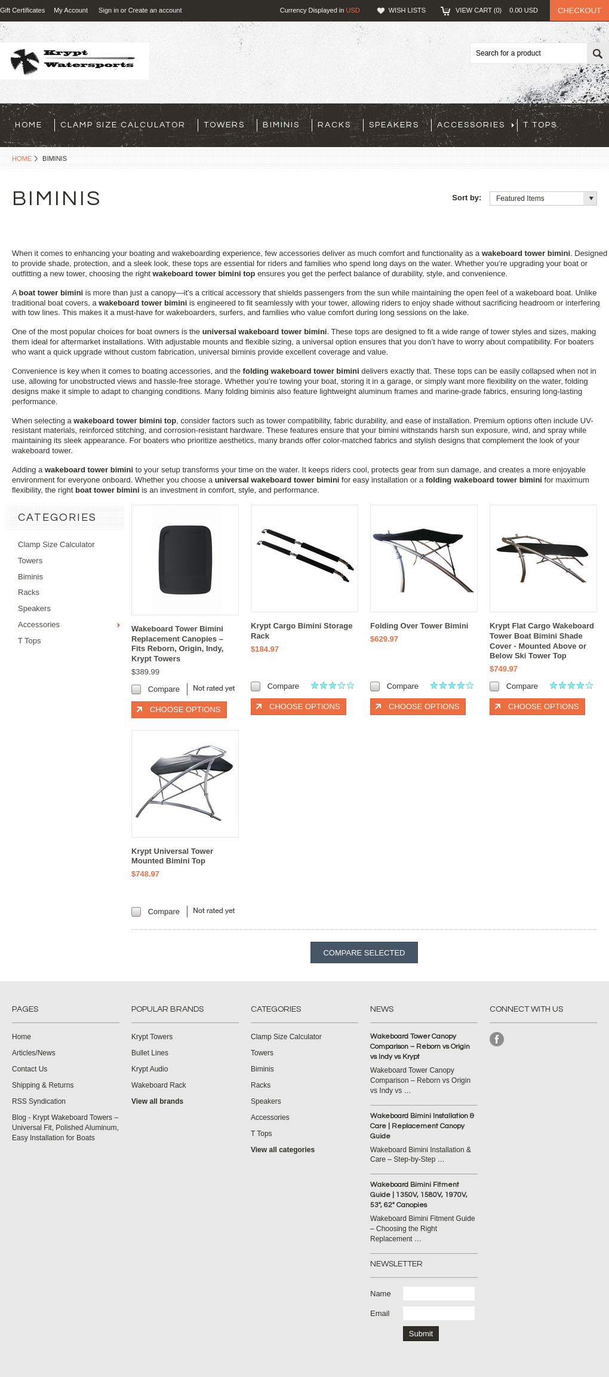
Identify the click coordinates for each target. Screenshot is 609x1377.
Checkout (579, 10)
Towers (224, 125)
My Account (71, 10)
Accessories (475, 125)
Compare (164, 689)
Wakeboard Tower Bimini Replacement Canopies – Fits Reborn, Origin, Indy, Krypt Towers (177, 644)
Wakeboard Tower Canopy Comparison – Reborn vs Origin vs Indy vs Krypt (420, 1047)
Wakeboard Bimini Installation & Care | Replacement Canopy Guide (422, 1126)
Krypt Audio (149, 1069)
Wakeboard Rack (158, 1085)
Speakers (394, 125)
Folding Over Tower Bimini (419, 625)
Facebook (497, 1039)
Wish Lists (407, 10)
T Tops (540, 125)
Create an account (155, 10)
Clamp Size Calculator (123, 125)
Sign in (109, 10)
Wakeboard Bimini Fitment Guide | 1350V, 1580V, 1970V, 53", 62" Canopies (418, 1195)
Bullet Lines (149, 1053)
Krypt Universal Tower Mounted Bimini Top (172, 856)
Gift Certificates (22, 10)
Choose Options (185, 709)
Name (380, 1293)
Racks (334, 125)
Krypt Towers (152, 1037)
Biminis (281, 125)
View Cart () (497, 10)
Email (380, 1313)
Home (22, 158)
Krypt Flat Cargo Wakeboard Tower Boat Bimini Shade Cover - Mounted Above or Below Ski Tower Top (542, 641)
